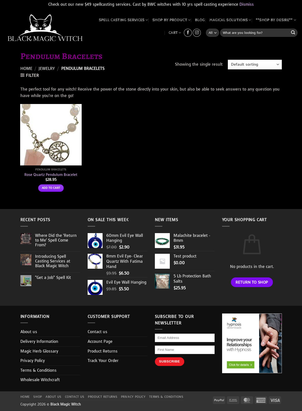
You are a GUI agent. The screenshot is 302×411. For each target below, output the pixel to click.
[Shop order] (255, 64)
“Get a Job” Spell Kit (53, 277)
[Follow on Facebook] (188, 33)
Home (26, 68)
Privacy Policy (32, 360)
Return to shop (252, 282)
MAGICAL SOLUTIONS (230, 20)
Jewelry (47, 68)
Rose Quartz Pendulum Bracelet (50, 174)
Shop (37, 397)
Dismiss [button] (247, 4)
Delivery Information (39, 341)
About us (28, 331)
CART (175, 32)
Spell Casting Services (123, 20)
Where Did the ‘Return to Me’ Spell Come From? (56, 240)
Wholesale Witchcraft (40, 379)
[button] (29, 75)
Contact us (97, 331)
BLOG (200, 20)
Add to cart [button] (51, 188)
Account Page (100, 341)
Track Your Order (103, 360)
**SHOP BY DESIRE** (276, 20)
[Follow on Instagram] (197, 33)
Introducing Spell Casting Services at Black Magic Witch (52, 261)
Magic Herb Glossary (39, 351)
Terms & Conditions (38, 370)
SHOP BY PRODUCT (171, 20)
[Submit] (293, 33)
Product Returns (103, 351)
